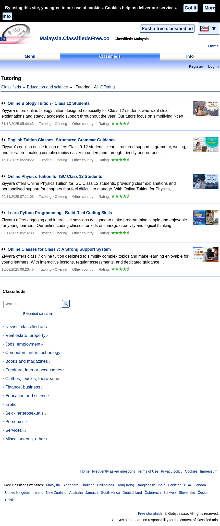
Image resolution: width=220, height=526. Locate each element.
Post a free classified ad (167, 28)
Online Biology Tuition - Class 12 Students (49, 103)
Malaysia (53, 485)
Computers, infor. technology (32, 352)
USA (187, 485)
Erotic (10, 404)
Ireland (38, 493)
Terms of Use (148, 471)
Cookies (191, 471)
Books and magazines (26, 361)
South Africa (110, 493)
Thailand (87, 485)
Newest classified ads (26, 326)
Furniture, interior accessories (33, 370)
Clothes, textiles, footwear (30, 378)
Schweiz (169, 493)
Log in (213, 66)
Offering (107, 87)
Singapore (71, 485)
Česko (202, 493)
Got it (191, 7)
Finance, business (22, 387)
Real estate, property (25, 335)
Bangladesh (146, 485)
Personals (15, 421)
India (161, 485)
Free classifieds (150, 514)
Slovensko (187, 493)
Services (13, 430)
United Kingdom (17, 493)
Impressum (208, 471)
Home (213, 46)
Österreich (152, 493)
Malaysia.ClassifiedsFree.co (74, 38)
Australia (76, 493)
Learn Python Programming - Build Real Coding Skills (60, 213)
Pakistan (174, 485)
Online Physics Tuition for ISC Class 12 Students (55, 176)
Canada (200, 485)
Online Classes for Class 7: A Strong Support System (59, 249)
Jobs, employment (23, 344)
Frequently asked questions (113, 471)
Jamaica (91, 493)
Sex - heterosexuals (24, 413)
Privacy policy (171, 471)
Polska (10, 500)
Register (196, 66)
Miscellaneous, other (25, 439)
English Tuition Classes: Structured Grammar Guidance (62, 140)
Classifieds (11, 87)
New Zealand (56, 493)
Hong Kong (125, 485)
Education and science (47, 87)
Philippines (105, 485)
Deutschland (132, 493)
